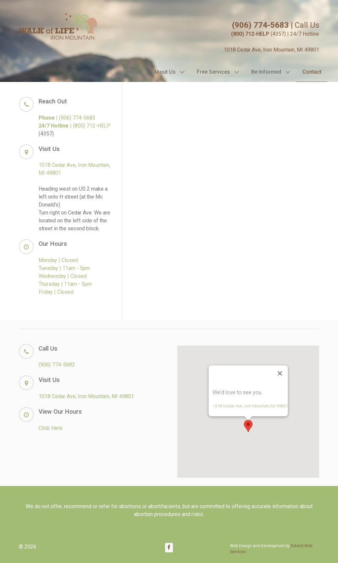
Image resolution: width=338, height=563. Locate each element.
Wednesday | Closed (63, 276)
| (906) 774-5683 (67, 118)
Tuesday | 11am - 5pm (64, 268)
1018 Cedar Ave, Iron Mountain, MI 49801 (271, 50)
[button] (248, 426)
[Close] (280, 373)
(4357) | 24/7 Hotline (275, 34)
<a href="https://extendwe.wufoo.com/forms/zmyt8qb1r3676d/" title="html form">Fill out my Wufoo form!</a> (224, 199)
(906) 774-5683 (57, 364)
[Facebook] (169, 547)
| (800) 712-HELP (75, 126)
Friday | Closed (56, 292)
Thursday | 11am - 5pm (65, 284)
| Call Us (275, 25)
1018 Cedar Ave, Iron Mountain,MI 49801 (250, 405)
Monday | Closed (58, 260)
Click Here (50, 428)
